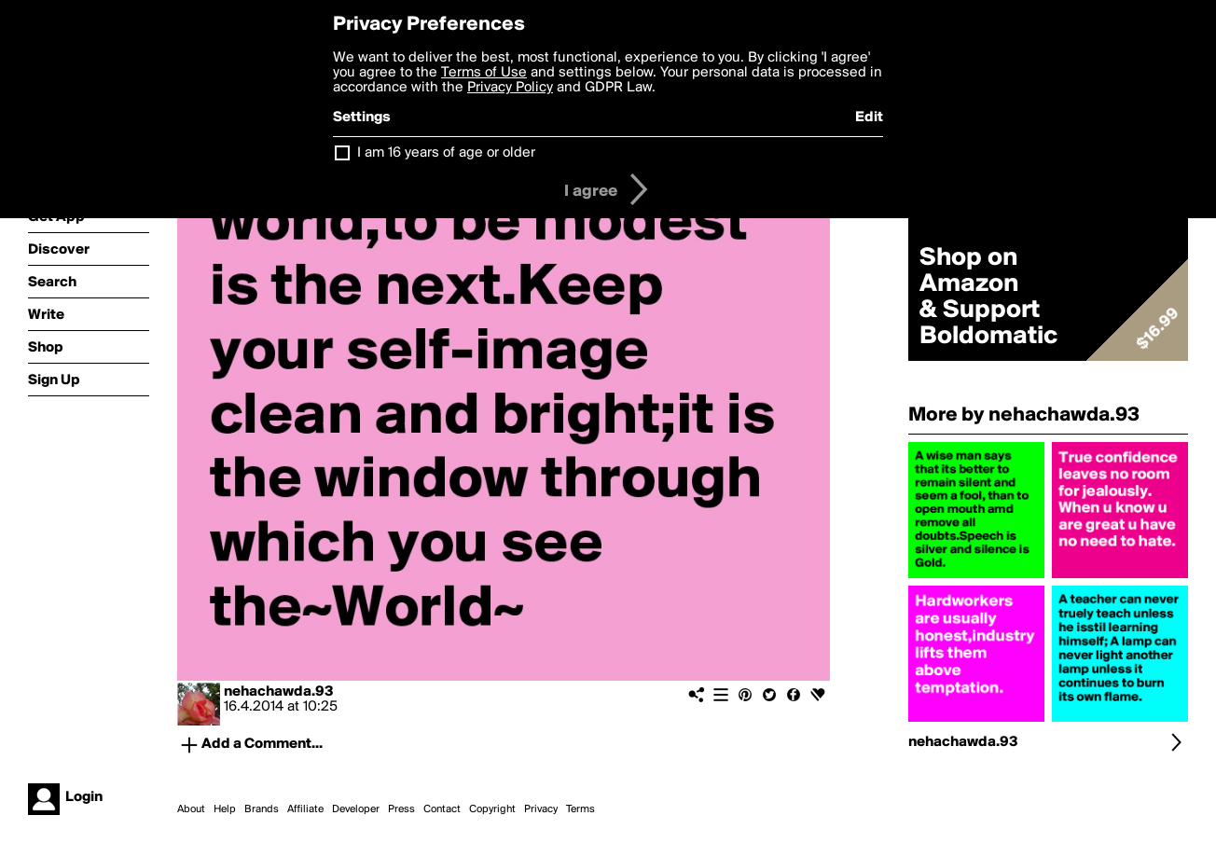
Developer (356, 809)
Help (225, 809)
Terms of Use (484, 72)
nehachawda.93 (279, 691)
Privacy (541, 809)
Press (401, 809)
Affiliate (305, 809)
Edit (869, 117)
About (191, 809)
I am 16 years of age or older (446, 152)
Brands (261, 809)
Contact (442, 809)
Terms (580, 809)
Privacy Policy (510, 87)
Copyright (492, 809)
